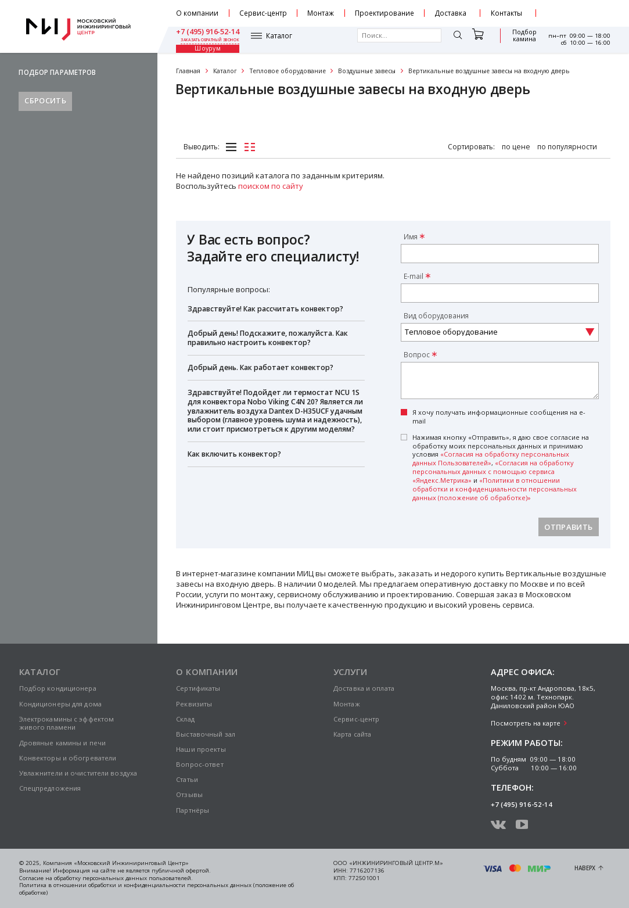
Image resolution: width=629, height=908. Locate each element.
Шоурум (518, 39)
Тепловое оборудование (288, 71)
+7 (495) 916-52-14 (578, 9)
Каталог (204, 39)
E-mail (413, 276)
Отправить (568, 527)
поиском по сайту (270, 186)
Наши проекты (200, 749)
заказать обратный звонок (581, 17)
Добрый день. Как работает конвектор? (260, 367)
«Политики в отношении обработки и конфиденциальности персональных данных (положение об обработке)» (494, 489)
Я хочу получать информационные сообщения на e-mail (498, 416)
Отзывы (189, 794)
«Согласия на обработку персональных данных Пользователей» (490, 458)
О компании (197, 12)
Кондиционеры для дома (60, 703)
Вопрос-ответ (199, 764)
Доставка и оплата (363, 688)
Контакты (506, 12)
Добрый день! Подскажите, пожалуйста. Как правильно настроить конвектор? (268, 337)
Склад (185, 719)
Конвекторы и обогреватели (68, 757)
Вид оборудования (436, 315)
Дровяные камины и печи (62, 742)
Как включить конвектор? (234, 454)
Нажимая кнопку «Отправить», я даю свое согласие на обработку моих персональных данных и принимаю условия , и (500, 467)
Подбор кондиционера (57, 688)
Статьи (187, 779)
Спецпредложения (50, 788)
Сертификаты (198, 688)
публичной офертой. (181, 870)
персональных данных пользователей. (137, 878)
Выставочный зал (205, 734)
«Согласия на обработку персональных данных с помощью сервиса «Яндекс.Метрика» (493, 471)
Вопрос (417, 354)
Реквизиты (194, 703)
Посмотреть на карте (525, 723)
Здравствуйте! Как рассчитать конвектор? (265, 309)
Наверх (584, 868)
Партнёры (192, 810)
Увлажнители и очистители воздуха (78, 773)
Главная (188, 71)
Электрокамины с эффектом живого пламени (66, 723)
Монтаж (320, 12)
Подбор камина (477, 40)
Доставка (450, 12)
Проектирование (384, 12)
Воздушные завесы (367, 71)
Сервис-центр (263, 12)
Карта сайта (352, 734)
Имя (411, 236)
